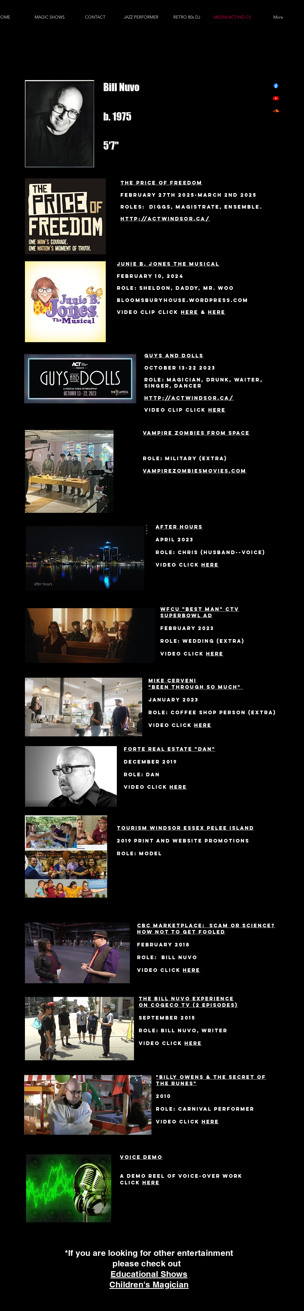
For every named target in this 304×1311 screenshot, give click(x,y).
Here (190, 312)
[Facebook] (276, 86)
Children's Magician (149, 1284)
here (217, 312)
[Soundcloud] (276, 110)
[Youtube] (276, 98)
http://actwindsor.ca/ (165, 219)
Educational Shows (148, 1274)
